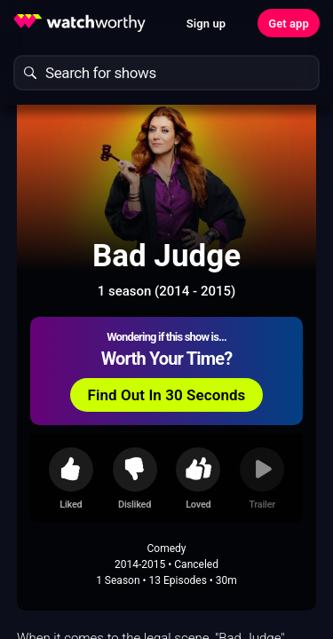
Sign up (206, 23)
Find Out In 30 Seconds (167, 395)
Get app (288, 23)
